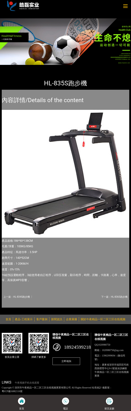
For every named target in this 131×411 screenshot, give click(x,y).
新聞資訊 (56, 319)
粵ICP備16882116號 (12, 391)
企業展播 (71, 319)
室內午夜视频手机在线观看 (48, 67)
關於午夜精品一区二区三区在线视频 (103, 319)
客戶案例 (41, 319)
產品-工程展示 (21, 67)
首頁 (7, 67)
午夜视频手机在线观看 (27, 382)
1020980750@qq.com (113, 350)
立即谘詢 (66, 361)
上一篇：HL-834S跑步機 (16, 297)
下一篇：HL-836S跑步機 (114, 297)
